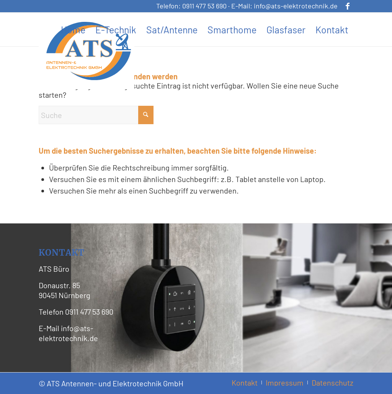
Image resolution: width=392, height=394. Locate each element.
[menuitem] (73, 29)
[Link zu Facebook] (347, 5)
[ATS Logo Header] (88, 51)
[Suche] (96, 115)
